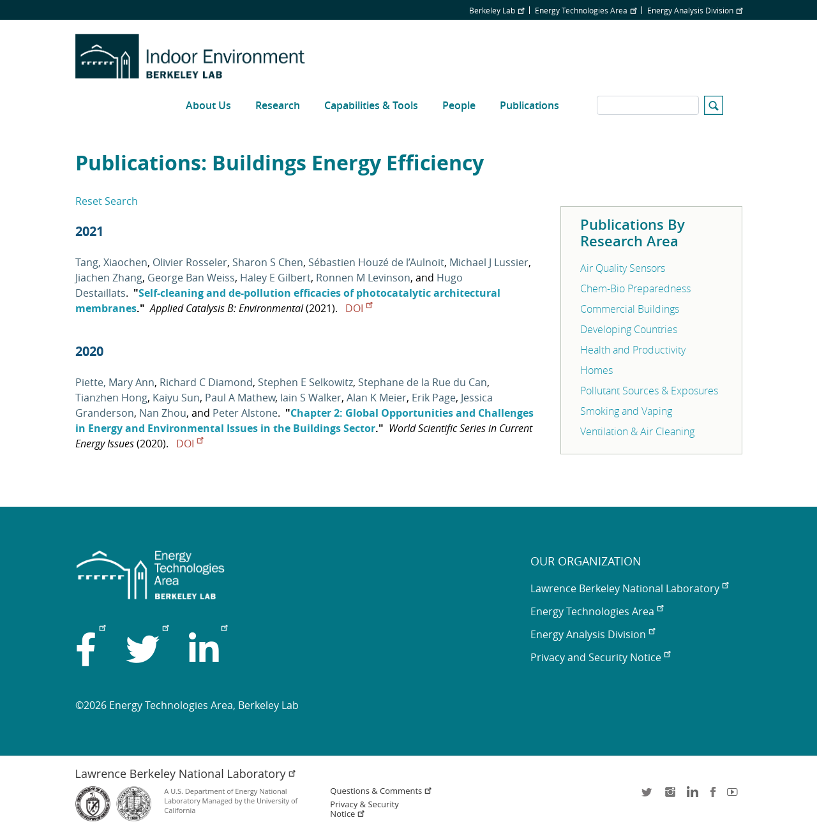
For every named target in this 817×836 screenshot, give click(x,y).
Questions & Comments (381, 791)
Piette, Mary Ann (114, 382)
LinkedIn (691, 796)
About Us (208, 105)
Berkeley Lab (496, 10)
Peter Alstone (245, 413)
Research (277, 105)
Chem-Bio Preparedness (635, 288)
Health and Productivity (633, 350)
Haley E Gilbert (275, 278)
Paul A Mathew (240, 398)
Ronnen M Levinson (363, 278)
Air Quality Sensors (622, 268)
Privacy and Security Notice (600, 657)
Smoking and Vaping (626, 411)
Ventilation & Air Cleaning (637, 431)
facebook (713, 796)
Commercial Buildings (629, 309)
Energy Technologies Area (585, 10)
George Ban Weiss (191, 278)
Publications (529, 105)
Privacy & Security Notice (364, 809)
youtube (734, 796)
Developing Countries (628, 329)
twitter (648, 796)
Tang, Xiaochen (111, 262)
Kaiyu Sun (176, 398)
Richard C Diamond (206, 382)
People (459, 105)
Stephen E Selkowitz (305, 382)
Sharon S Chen (267, 262)
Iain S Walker (310, 398)
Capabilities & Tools (371, 105)
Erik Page (434, 398)
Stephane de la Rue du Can (422, 382)
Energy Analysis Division (694, 10)
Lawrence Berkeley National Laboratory (629, 588)
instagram (669, 796)
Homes (596, 370)
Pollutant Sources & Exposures (649, 391)
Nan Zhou (162, 413)
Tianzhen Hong (111, 398)
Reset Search (106, 201)
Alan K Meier (377, 398)
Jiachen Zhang (108, 278)
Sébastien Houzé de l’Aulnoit (376, 262)
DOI (358, 308)
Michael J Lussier (488, 262)
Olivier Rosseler (190, 262)
